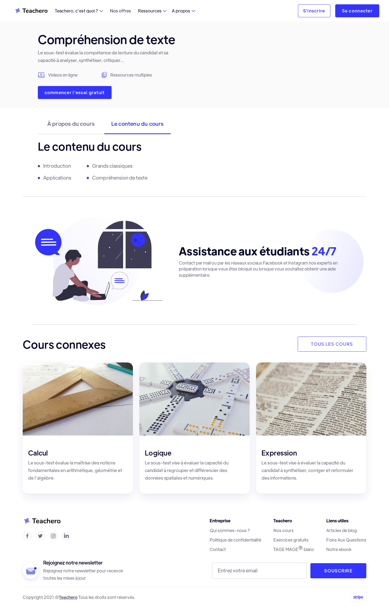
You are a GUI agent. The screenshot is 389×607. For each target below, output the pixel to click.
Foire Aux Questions (346, 540)
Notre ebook (338, 549)
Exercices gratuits (290, 540)
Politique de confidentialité (235, 540)
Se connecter (357, 11)
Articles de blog (341, 530)
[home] (31, 11)
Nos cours (283, 530)
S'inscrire (314, 11)
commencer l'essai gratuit (75, 92)
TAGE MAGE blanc (293, 549)
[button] (79, 11)
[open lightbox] (297, 70)
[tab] (71, 126)
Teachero (68, 597)
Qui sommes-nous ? (230, 530)
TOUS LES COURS (332, 344)
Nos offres (120, 11)
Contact (218, 549)
